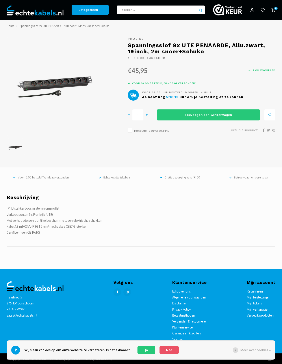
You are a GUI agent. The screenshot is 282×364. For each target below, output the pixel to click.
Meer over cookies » (255, 350)
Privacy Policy (181, 309)
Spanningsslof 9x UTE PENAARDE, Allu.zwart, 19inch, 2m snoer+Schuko (64, 26)
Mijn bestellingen (258, 297)
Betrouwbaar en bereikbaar (249, 177)
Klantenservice (182, 327)
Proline (136, 39)
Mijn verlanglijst (257, 309)
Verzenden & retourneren (190, 321)
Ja (146, 350)
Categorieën (90, 10)
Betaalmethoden (183, 315)
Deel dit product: (245, 130)
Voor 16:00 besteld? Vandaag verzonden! (41, 177)
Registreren (255, 291)
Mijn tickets (254, 303)
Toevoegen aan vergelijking (151, 130)
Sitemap (178, 339)
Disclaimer (179, 303)
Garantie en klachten (186, 333)
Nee (169, 350)
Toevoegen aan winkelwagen (208, 115)
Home (10, 26)
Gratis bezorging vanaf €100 (180, 177)
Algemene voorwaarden (189, 297)
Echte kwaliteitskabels (114, 177)
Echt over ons (181, 291)
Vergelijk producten (260, 315)
